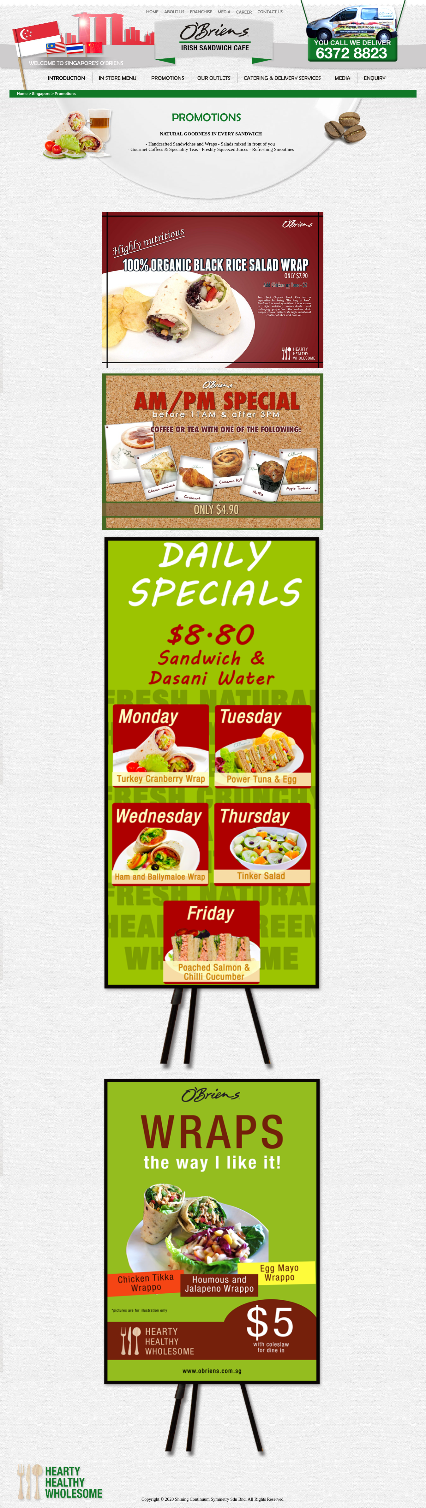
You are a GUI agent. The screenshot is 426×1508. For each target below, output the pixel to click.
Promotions (65, 94)
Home (22, 94)
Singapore (41, 94)
